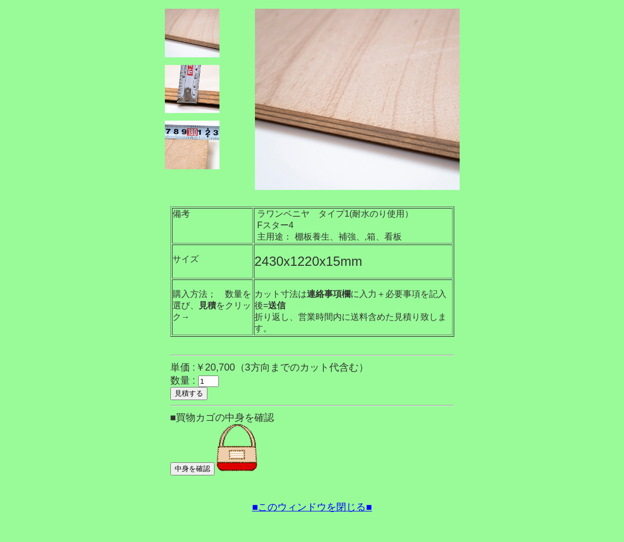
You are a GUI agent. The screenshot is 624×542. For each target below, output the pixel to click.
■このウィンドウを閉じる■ (312, 507)
